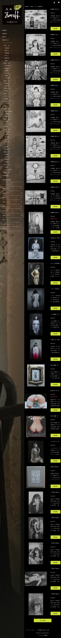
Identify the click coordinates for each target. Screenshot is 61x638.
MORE (55, 28)
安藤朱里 (7, 58)
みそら (6, 139)
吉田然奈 (7, 159)
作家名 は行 (7, 119)
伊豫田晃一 (7, 48)
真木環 (6, 146)
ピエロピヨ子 (8, 124)
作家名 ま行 (7, 129)
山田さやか (7, 157)
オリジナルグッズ (8, 42)
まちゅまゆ (7, 131)
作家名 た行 (7, 93)
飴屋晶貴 (7, 53)
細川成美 (7, 126)
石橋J (6, 60)
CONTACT (5, 175)
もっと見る (43, 620)
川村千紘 (7, 73)
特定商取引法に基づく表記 (43, 630)
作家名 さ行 (7, 81)
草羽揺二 (7, 70)
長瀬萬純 (7, 116)
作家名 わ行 (7, 172)
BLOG (4, 36)
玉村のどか (7, 96)
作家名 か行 (7, 63)
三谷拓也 (7, 136)
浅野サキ (7, 50)
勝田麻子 (7, 68)
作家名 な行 (7, 109)
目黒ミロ (7, 134)
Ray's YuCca (8, 169)
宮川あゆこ (7, 149)
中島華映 (7, 113)
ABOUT (4, 33)
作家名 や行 (33, 6)
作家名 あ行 (7, 45)
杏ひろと (7, 55)
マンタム (7, 144)
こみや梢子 (7, 78)
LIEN (6, 167)
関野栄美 (7, 83)
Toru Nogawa (8, 111)
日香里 (6, 121)
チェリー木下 (8, 101)
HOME (27, 6)
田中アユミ (7, 106)
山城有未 (7, 154)
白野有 (6, 91)
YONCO (7, 162)
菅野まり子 (7, 88)
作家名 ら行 (7, 164)
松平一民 (7, 141)
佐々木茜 (7, 86)
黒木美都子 (7, 65)
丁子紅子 (7, 103)
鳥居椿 (6, 98)
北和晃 (6, 75)
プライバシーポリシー (30, 630)
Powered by (42, 635)
